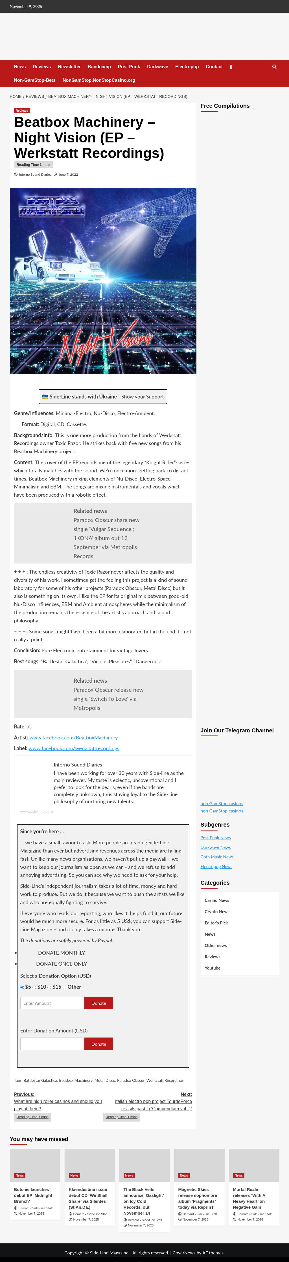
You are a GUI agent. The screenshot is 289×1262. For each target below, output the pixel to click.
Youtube (213, 967)
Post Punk (129, 66)
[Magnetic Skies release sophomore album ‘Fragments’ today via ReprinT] (199, 1165)
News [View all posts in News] (20, 1175)
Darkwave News (216, 847)
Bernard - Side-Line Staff (36, 1208)
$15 (56, 987)
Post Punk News (216, 837)
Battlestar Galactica (40, 1080)
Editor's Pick (216, 922)
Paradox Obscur (130, 1080)
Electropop (187, 66)
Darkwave (157, 66)
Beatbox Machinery (76, 1080)
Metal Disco (105, 1080)
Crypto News (217, 911)
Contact (214, 66)
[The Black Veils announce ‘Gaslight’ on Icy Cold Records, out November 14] (144, 1165)
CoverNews (183, 1252)
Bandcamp (99, 66)
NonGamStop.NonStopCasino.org (99, 80)
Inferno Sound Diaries (35, 174)
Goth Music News (217, 856)
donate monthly (61, 953)
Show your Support (142, 396)
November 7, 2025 (31, 1213)
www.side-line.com (36, 811)
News (20, 66)
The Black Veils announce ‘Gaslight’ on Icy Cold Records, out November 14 (144, 1201)
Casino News (217, 900)
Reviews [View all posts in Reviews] (22, 110)
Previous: (58, 1107)
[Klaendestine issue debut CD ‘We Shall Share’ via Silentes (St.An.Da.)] (90, 1165)
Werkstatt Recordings (165, 1080)
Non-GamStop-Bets (35, 80)
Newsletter (69, 66)
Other (74, 987)
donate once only (61, 964)
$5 (28, 987)
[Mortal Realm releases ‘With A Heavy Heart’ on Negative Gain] (254, 1165)
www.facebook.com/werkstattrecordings (74, 748)
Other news (216, 945)
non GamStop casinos (222, 803)
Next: (147, 1107)
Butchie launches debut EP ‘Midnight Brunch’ (33, 1195)
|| (231, 66)
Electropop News (217, 866)
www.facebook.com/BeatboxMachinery (73, 737)
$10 (41, 987)
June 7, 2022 (68, 174)
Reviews (42, 66)
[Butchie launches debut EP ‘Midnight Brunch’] (35, 1165)
